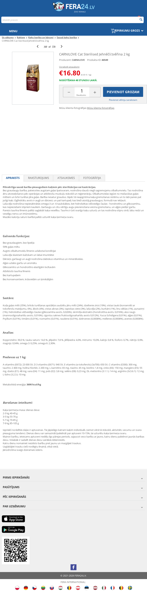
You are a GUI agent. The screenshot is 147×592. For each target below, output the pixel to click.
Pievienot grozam (123, 92)
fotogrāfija (92, 178)
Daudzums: (81, 95)
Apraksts (13, 178)
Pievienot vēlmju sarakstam (123, 99)
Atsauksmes (66, 178)
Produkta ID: (94, 60)
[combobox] (72, 20)
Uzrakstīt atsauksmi (69, 66)
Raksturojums (38, 178)
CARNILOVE (78, 60)
